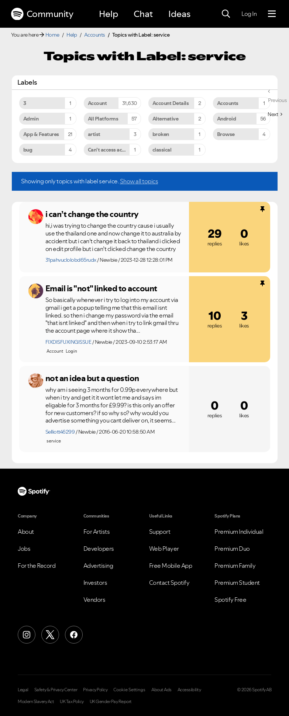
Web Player (164, 548)
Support (160, 531)
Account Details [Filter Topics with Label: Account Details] (170, 103)
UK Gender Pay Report (111, 702)
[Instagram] (26, 635)
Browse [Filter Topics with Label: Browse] (226, 134)
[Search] (226, 14)
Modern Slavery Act (36, 702)
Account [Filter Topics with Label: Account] (97, 103)
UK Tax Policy (72, 702)
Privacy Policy (95, 690)
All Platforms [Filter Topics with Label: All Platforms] (103, 118)
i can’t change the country (92, 214)
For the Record (36, 565)
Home (52, 34)
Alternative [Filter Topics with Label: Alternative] (165, 118)
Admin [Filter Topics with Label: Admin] (31, 118)
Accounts (94, 34)
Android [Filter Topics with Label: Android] (226, 118)
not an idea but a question (92, 378)
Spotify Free (230, 599)
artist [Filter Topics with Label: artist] (94, 134)
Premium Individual (238, 531)
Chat (143, 14)
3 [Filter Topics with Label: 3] (24, 103)
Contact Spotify (169, 582)
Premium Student (237, 582)
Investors (95, 582)
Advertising (98, 565)
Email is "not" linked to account (101, 288)
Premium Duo (232, 548)
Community (42, 14)
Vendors (94, 599)
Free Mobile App (170, 565)
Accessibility (189, 690)
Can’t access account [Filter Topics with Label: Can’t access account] (111, 149)
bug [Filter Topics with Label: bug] (27, 149)
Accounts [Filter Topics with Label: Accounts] (227, 103)
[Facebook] (74, 635)
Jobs (24, 548)
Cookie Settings (129, 690)
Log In (249, 14)
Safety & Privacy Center (56, 690)
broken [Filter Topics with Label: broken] (160, 134)
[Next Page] (275, 114)
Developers (98, 548)
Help (108, 14)
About (26, 531)
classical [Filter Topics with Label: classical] (162, 149)
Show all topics (139, 181)
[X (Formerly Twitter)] (50, 635)
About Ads (161, 690)
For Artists (96, 531)
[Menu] (272, 14)
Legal (23, 690)
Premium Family (234, 565)
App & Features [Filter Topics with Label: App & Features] (41, 134)
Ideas (179, 14)
